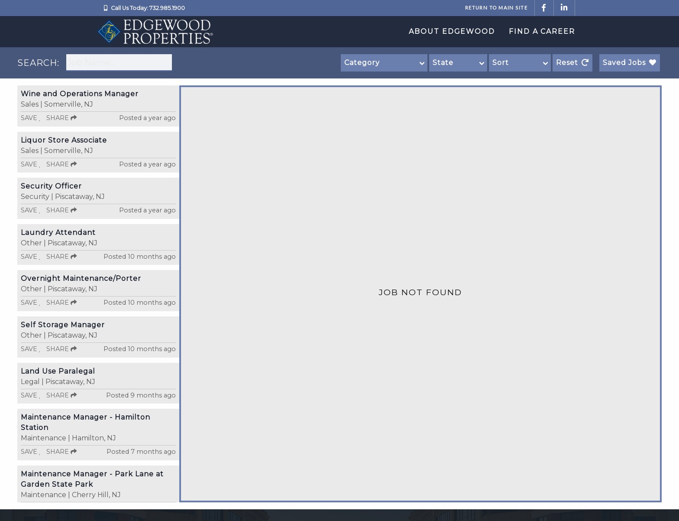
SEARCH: (38, 63)
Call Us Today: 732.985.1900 (148, 8)
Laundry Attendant (58, 232)
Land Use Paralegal (58, 371)
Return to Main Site (496, 7)
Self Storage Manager (63, 325)
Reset (572, 63)
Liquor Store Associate (64, 140)
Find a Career (542, 31)
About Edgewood (452, 31)
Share (61, 118)
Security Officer (51, 186)
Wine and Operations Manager (80, 94)
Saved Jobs (629, 63)
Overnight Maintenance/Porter (81, 278)
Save (31, 118)
